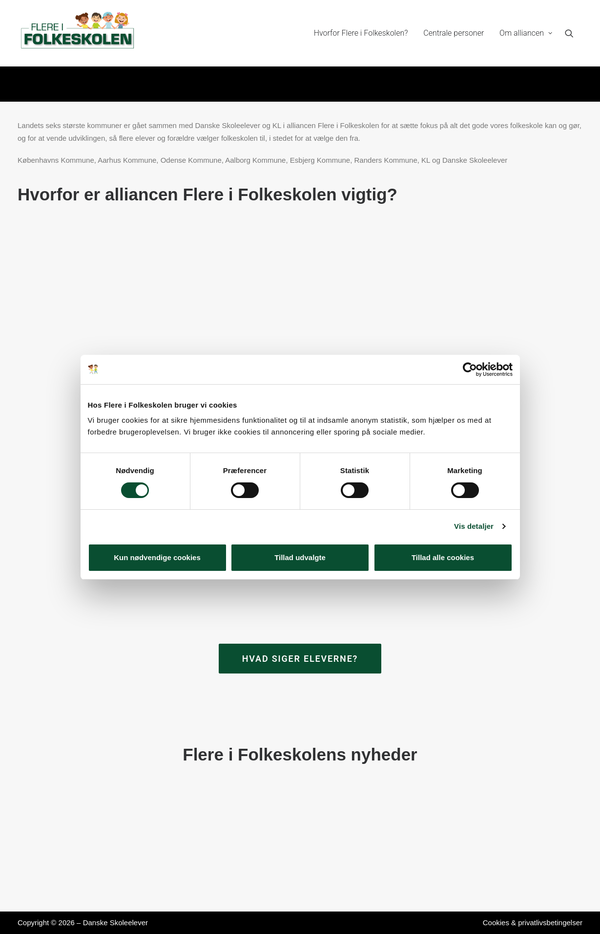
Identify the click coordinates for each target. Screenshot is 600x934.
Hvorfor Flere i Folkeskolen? (361, 33)
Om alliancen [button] (525, 33)
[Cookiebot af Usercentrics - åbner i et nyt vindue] (470, 369)
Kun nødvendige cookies (157, 557)
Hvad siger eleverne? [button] (300, 658)
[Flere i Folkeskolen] (78, 33)
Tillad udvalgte (300, 557)
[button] (573, 33)
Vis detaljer (474, 526)
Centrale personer (453, 33)
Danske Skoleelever (115, 922)
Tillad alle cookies (443, 557)
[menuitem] (361, 33)
